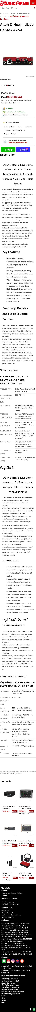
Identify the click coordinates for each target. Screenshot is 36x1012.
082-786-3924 (18, 941)
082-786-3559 (23, 926)
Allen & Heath (9, 93)
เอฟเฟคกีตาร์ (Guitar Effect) (10, 987)
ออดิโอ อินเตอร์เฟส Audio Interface (26, 771)
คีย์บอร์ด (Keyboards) (8, 983)
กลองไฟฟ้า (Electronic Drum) (10, 989)
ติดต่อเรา (4, 890)
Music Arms (4, 14)
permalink (19, 773)
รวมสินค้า (4, 895)
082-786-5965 (27, 952)
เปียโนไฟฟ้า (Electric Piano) (10, 985)
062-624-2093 (24, 923)
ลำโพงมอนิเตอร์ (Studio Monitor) (11, 994)
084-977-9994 (23, 932)
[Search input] (17, 8)
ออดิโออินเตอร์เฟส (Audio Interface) (12, 991)
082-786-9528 (19, 943)
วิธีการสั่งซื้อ (5, 888)
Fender (3, 996)
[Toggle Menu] (33, 2)
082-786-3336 (22, 937)
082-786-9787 (23, 945)
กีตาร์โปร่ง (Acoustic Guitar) (10, 981)
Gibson (3, 998)
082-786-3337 (23, 928)
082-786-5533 (23, 930)
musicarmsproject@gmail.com (18, 143)
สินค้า (13, 14)
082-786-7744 (26, 934)
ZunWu (4, 773)
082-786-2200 (28, 939)
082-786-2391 (27, 954)
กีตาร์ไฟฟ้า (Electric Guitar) (9, 979)
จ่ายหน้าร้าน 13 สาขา (9, 127)
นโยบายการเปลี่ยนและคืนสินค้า (12, 893)
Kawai (3, 1002)
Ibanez (3, 1000)
